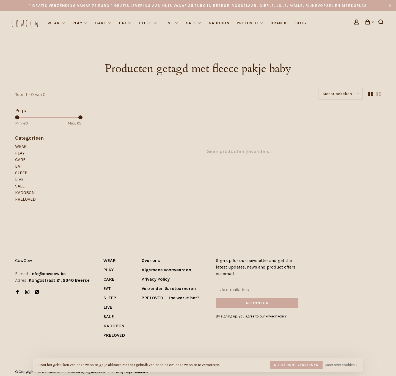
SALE (191, 23)
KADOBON (219, 23)
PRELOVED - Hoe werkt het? (170, 297)
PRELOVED (247, 23)
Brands (279, 23)
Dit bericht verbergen (296, 365)
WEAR (54, 23)
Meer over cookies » (341, 365)
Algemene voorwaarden (166, 269)
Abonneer (257, 303)
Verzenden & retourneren (169, 288)
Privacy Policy (156, 279)
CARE (100, 23)
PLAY (78, 23)
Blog (301, 23)
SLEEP (145, 23)
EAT (123, 23)
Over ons (151, 260)
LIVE (168, 23)
